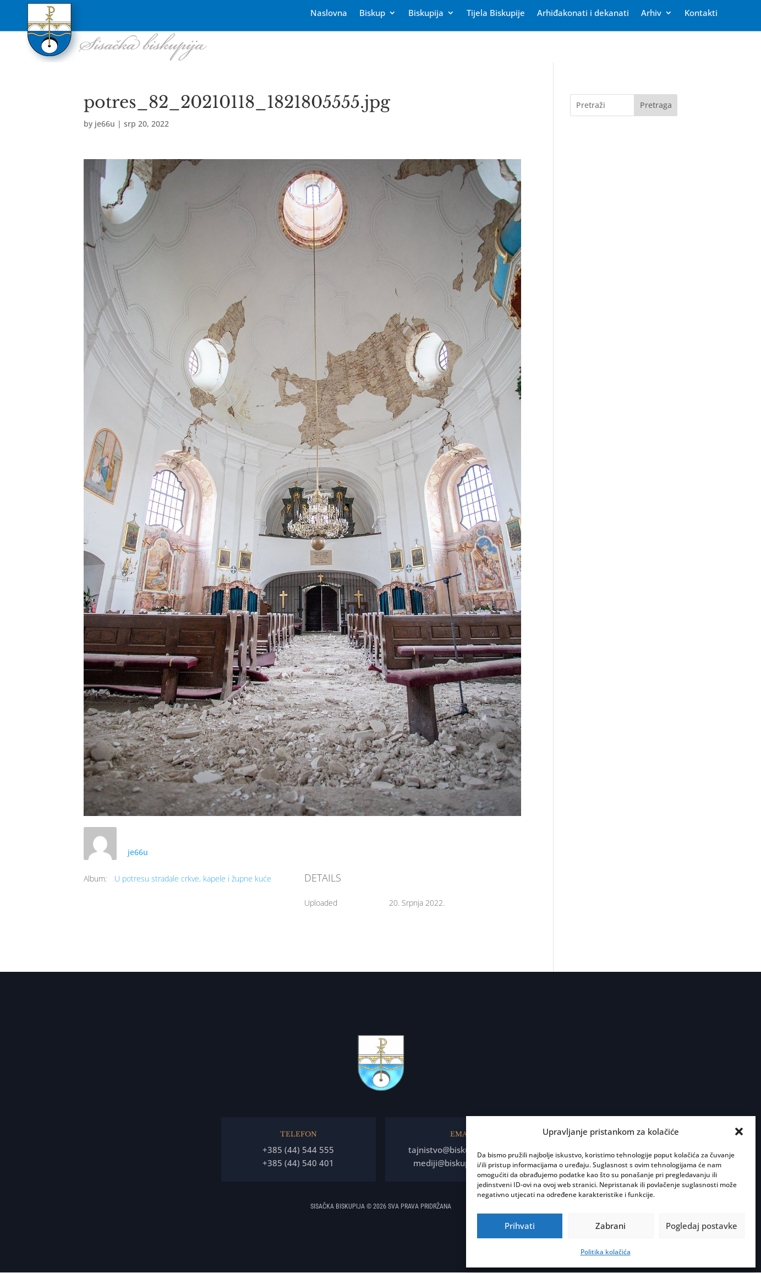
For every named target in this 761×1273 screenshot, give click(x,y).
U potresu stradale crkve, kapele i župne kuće (192, 878)
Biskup (372, 13)
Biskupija (426, 13)
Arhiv (651, 13)
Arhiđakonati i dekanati (583, 13)
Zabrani (610, 1225)
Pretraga (656, 105)
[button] (738, 1131)
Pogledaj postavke (701, 1225)
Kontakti (701, 13)
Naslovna (328, 13)
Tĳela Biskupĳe (496, 13)
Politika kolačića (606, 1251)
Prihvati (520, 1225)
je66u (105, 123)
